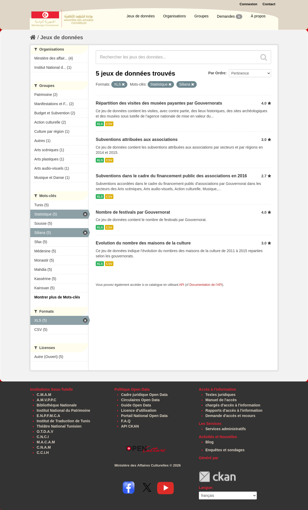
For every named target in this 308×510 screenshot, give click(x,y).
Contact (269, 4)
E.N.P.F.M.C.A (48, 416)
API (181, 285)
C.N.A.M (44, 447)
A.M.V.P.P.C (46, 400)
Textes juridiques (220, 395)
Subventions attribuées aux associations (136, 139)
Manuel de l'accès (221, 400)
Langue (205, 488)
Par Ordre (216, 73)
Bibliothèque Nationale (57, 405)
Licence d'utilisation (138, 410)
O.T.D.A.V (45, 431)
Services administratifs (225, 429)
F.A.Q (126, 421)
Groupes (201, 16)
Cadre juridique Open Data (144, 395)
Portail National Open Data (144, 416)
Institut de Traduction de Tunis (63, 421)
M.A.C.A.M (46, 442)
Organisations (174, 16)
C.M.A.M (44, 395)
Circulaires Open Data (140, 400)
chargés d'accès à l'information (232, 405)
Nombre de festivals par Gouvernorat (133, 212)
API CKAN (130, 426)
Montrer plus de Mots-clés (57, 297)
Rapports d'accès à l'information (233, 410)
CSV (109, 124)
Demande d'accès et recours (230, 416)
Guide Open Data (136, 405)
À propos (258, 16)
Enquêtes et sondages (225, 450)
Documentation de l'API (205, 285)
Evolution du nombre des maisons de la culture (143, 243)
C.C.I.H (43, 452)
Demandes (229, 16)
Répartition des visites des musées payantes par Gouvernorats (159, 103)
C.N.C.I (43, 437)
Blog (209, 442)
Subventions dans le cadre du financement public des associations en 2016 (171, 176)
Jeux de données (141, 16)
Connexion (248, 4)
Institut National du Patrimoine (63, 410)
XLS (100, 124)
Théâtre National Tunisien (59, 426)
